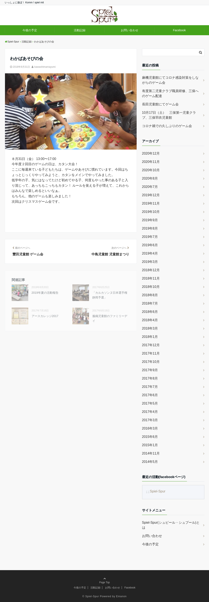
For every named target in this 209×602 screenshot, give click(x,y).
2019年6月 (150, 245)
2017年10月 (151, 361)
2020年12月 (151, 153)
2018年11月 (151, 278)
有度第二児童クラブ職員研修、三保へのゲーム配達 (170, 93)
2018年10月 (151, 287)
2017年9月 (150, 370)
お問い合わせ (129, 30)
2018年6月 (150, 311)
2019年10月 (151, 212)
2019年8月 (150, 228)
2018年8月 (150, 295)
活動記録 (79, 30)
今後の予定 (29, 30)
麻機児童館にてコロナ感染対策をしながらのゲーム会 (170, 80)
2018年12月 (151, 270)
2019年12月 (151, 195)
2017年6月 (150, 395)
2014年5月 (150, 461)
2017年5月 (150, 403)
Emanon (121, 596)
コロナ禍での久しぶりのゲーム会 (167, 126)
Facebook (179, 30)
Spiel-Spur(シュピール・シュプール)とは (171, 525)
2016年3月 (150, 428)
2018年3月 (150, 328)
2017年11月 (151, 353)
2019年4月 (150, 253)
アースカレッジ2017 (45, 316)
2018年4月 (150, 320)
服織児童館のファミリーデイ (109, 318)
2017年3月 (150, 420)
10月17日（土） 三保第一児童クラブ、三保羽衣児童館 (169, 115)
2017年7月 (150, 386)
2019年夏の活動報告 (45, 292)
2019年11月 (151, 203)
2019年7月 (150, 237)
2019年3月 (150, 262)
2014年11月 (151, 453)
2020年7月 (150, 187)
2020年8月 (150, 178)
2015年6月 (150, 436)
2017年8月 (150, 378)
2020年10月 (151, 170)
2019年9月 (150, 220)
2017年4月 (150, 411)
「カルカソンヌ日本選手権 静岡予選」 (111, 295)
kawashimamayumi (45, 66)
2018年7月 (150, 303)
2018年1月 (150, 336)
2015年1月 (150, 445)
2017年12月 (151, 345)
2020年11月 (151, 162)
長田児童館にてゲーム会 (160, 104)
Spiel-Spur (157, 491)
